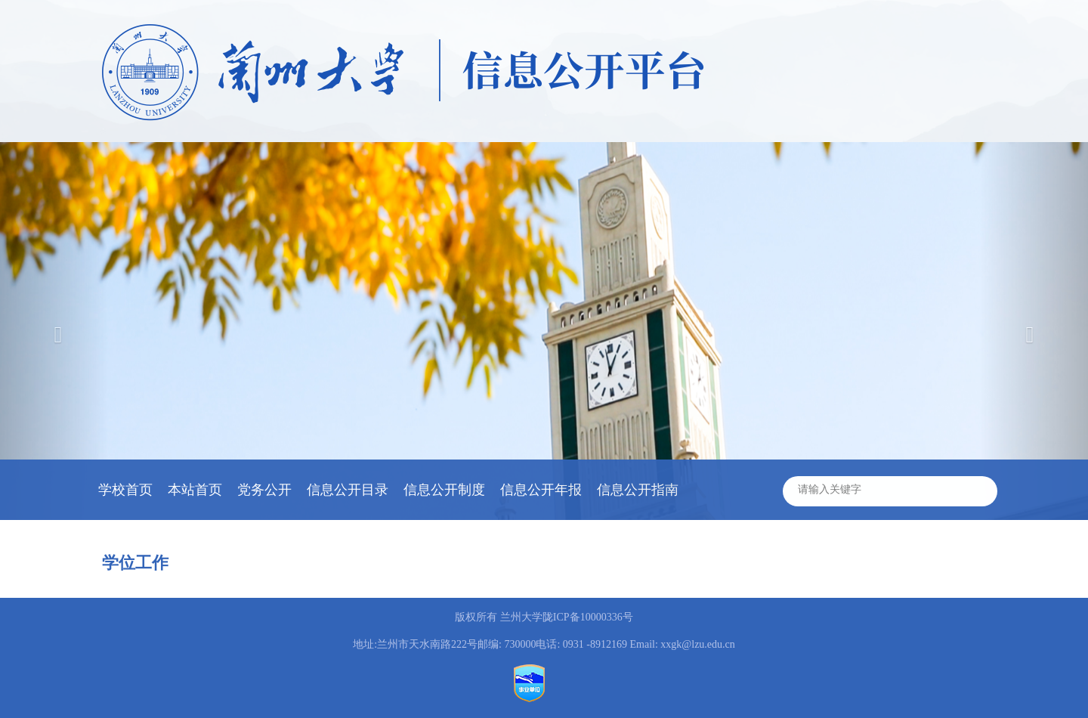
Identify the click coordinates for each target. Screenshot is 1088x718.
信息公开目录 (347, 489)
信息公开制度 (444, 489)
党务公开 (264, 489)
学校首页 (125, 489)
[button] (1033, 331)
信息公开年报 (541, 489)
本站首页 (195, 489)
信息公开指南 (637, 489)
